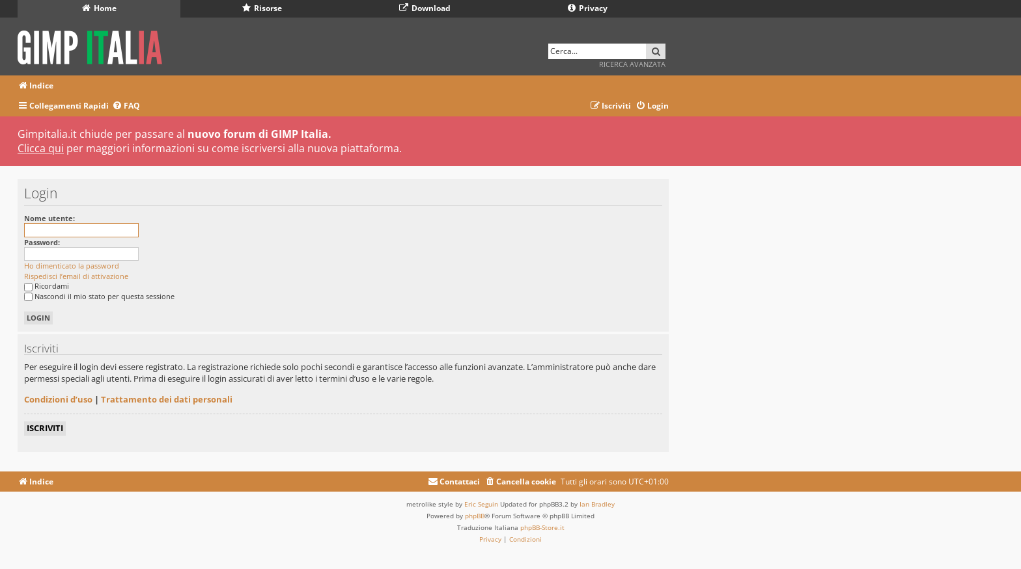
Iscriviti (45, 428)
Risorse (262, 8)
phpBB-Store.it (542, 527)
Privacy (588, 8)
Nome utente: (49, 218)
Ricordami (46, 286)
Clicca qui (41, 148)
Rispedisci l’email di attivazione (76, 276)
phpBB (474, 515)
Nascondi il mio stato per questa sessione (99, 296)
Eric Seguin (481, 504)
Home (99, 8)
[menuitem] (126, 106)
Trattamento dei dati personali (166, 399)
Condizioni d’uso (58, 399)
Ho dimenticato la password (71, 266)
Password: (42, 242)
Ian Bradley (597, 504)
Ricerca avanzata (632, 64)
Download (425, 8)
